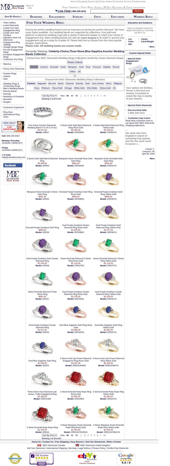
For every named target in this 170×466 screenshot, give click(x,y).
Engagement (57, 16)
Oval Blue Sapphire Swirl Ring (42, 361)
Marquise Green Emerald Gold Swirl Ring (108, 159)
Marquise (72, 67)
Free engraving (136, 7)
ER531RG (79, 332)
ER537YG (112, 265)
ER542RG (79, 165)
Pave (36, 88)
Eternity (79, 83)
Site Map (72, 448)
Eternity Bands (10, 91)
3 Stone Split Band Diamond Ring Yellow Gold (108, 126)
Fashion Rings (9, 73)
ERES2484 (46, 399)
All (79, 71)
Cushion (44, 67)
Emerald (54, 67)
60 (72, 96)
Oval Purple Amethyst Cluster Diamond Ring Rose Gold (75, 226)
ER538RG (79, 232)
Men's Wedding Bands (13, 88)
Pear (88, 67)
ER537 (46, 299)
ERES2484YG (112, 365)
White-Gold (79, 88)
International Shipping (57, 448)
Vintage (68, 88)
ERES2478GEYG (112, 432)
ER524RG (79, 399)
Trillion (72, 71)
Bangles (7, 102)
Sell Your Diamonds (36, 448)
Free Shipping (70, 7)
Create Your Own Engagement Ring (11, 29)
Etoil (87, 83)
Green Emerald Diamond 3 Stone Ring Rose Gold (76, 259)
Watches (7, 64)
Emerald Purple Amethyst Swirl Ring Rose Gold (75, 193)
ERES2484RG (79, 365)
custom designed (88, 38)
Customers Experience (13, 107)
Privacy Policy (98, 448)
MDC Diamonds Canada (54, 445)
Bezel (60, 83)
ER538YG (112, 232)
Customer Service (122, 1)
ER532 (46, 332)
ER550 (46, 165)
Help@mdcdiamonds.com (13, 157)
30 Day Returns (113, 7)
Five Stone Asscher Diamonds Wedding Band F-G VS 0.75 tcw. (42, 126)
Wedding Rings (143, 16)
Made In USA (30, 6)
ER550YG (112, 132)
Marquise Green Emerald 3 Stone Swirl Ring (42, 193)
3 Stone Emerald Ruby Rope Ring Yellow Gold (108, 393)
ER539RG (79, 199)
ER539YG (112, 199)
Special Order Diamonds (140, 105)
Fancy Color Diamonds (13, 69)
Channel (69, 83)
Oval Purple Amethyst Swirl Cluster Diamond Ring (42, 259)
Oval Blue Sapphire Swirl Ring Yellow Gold (108, 326)
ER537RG (79, 265)
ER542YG (112, 165)
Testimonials (139, 1)
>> (105, 96)
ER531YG (112, 332)
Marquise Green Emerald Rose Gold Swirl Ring (75, 159)
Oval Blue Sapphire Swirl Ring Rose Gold (75, 326)
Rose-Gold (57, 88)
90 (76, 96)
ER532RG (79, 299)
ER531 (46, 365)
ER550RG (79, 132)
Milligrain (118, 83)
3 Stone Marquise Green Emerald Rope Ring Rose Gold (75, 426)
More (152, 47)
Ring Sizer (8, 112)
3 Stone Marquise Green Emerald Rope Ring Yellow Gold (108, 426)
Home (73, 1)
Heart (63, 67)
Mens (108, 83)
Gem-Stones (98, 83)
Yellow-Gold (105, 88)
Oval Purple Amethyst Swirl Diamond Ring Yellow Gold (108, 226)
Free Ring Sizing (91, 7)
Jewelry (77, 16)
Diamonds (36, 16)
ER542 (46, 199)
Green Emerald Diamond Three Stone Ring (42, 293)
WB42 (46, 132)
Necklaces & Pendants (13, 96)
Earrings (7, 94)
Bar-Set (52, 83)
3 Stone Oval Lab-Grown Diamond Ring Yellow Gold (108, 359)
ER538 (46, 265)
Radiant (106, 67)
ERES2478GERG (79, 432)
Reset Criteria (75, 62)
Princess (97, 67)
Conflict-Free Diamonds (117, 448)
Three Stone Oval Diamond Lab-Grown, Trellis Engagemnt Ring (42, 393)
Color (131, 41)
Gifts (97, 16)
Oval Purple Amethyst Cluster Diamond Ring (42, 326)
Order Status (106, 1)
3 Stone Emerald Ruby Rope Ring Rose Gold (75, 393)
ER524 (46, 432)
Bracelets (7, 99)
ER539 (46, 232)
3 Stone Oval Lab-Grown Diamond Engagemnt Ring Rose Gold (76, 359)
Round (116, 67)
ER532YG (112, 299)
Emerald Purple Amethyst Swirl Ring (42, 227)
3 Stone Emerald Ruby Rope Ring (42, 427)
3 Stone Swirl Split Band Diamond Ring (42, 159)
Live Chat (63, 11)
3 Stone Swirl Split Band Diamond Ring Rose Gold (75, 126)
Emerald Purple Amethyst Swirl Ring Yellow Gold (108, 193)
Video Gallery (9, 22)
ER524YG (112, 399)
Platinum (46, 88)
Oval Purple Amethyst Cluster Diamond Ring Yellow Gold (108, 293)
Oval (81, 67)
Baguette (42, 83)
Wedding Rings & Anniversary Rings (11, 84)
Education (117, 16)
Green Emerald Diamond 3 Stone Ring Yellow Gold (108, 259)
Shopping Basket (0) (88, 1)
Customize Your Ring (13, 59)
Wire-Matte (92, 88)
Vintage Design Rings (13, 47)
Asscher (34, 67)
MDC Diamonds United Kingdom (95, 445)
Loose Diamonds (11, 25)
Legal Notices (84, 448)
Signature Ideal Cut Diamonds (12, 38)
